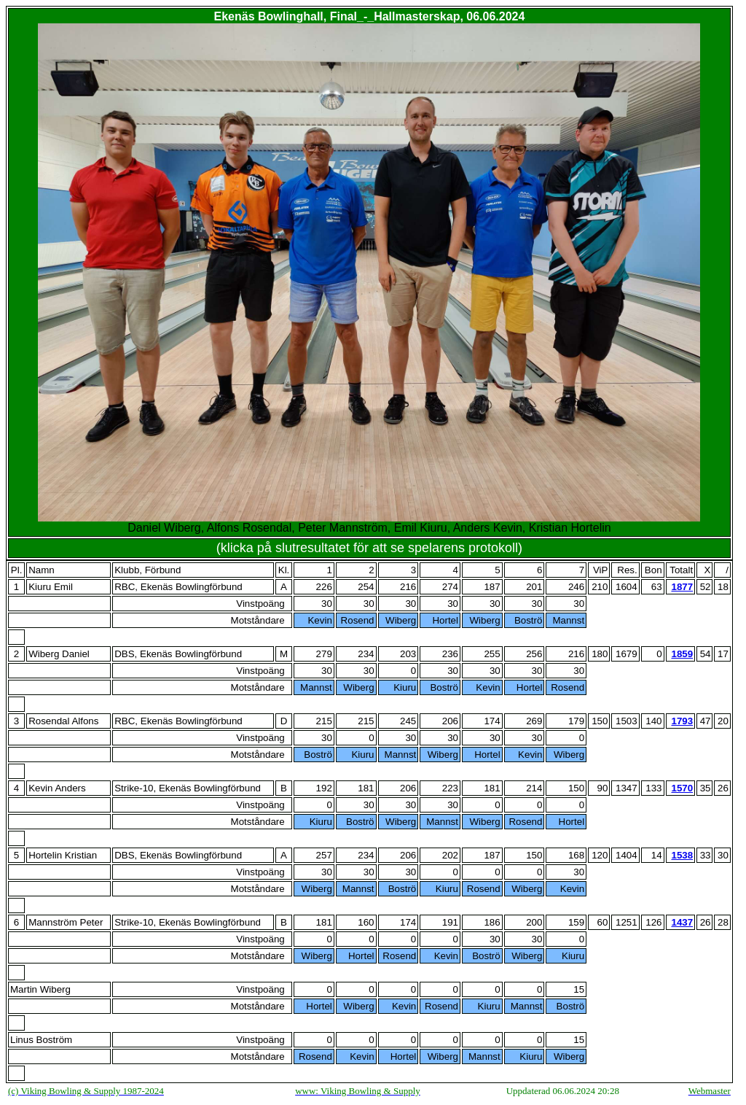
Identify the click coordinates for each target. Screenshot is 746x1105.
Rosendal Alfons (63, 721)
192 (324, 788)
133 (653, 788)
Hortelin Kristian (62, 855)
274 (450, 586)
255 (492, 653)
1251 (626, 922)
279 (324, 653)
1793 (682, 721)
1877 (682, 586)
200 (534, 922)
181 (366, 788)
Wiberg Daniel (59, 653)
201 (534, 586)
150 (576, 788)
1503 (626, 721)
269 (534, 721)
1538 (682, 855)
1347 (626, 788)
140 (653, 721)
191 (450, 922)
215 (324, 721)
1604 (626, 586)
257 (324, 855)
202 (450, 855)
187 (492, 586)
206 (450, 721)
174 (492, 721)
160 (366, 922)
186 (492, 922)
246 (576, 586)
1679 (626, 653)
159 (576, 922)
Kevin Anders (57, 788)
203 (408, 653)
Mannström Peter (65, 922)
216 (408, 586)
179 (576, 721)
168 (576, 855)
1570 (682, 788)
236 (450, 653)
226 (324, 586)
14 (656, 855)
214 (534, 788)
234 (366, 653)
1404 (626, 855)
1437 (682, 922)
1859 (682, 653)
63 (656, 586)
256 (534, 653)
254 (366, 586)
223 (450, 788)
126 (653, 922)
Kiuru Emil (50, 586)
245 (408, 721)
